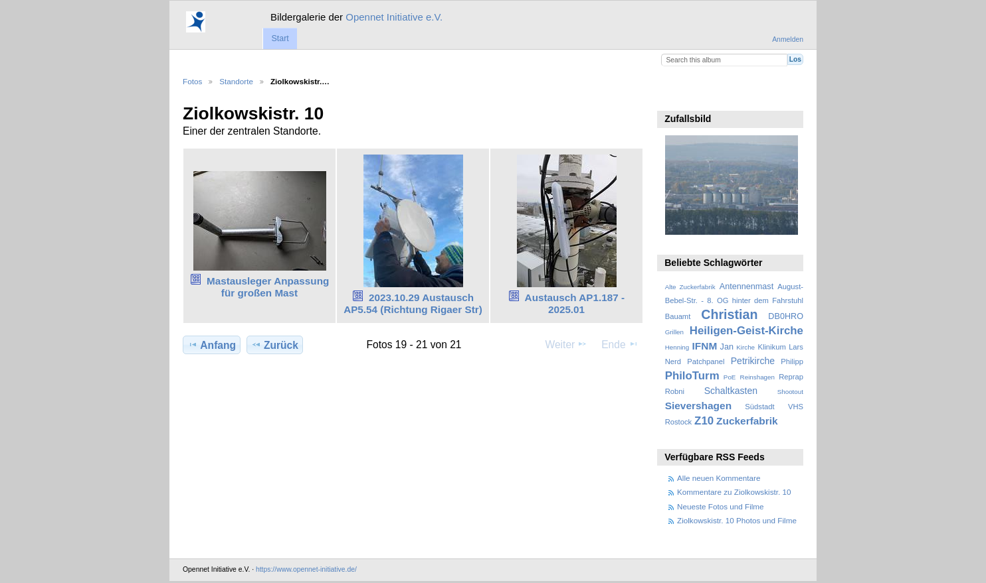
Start (279, 38)
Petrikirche (753, 361)
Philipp (792, 361)
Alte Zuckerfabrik (690, 287)
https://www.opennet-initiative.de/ (306, 569)
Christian (729, 314)
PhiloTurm (692, 375)
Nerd (673, 361)
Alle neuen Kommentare (718, 478)
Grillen (674, 332)
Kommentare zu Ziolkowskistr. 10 (734, 491)
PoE (730, 377)
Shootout (790, 391)
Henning (677, 347)
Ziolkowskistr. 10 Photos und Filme (737, 520)
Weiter (566, 344)
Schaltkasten (730, 390)
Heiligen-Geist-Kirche (746, 330)
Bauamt (678, 316)
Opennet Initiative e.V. (394, 17)
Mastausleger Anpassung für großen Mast (268, 287)
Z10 (704, 421)
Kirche (745, 347)
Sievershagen (698, 405)
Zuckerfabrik (747, 420)
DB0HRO (785, 316)
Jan (727, 347)
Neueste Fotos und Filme (720, 506)
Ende (620, 344)
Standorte (236, 81)
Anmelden (787, 39)
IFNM (705, 346)
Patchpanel (705, 361)
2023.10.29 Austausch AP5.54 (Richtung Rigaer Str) (413, 304)
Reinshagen (757, 377)
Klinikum (771, 347)
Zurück (274, 345)
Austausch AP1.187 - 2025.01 (575, 304)
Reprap (791, 377)
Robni (674, 391)
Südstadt (759, 407)
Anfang (211, 345)
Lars (796, 347)
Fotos (192, 81)
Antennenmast (746, 286)
